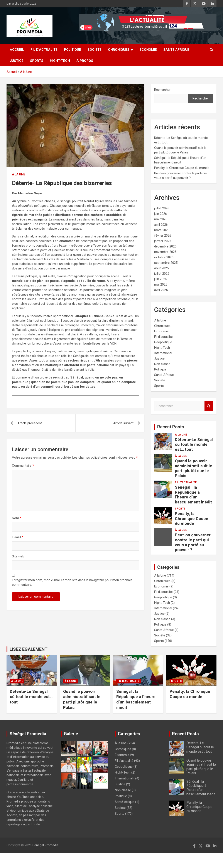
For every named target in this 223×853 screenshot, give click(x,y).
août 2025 (161, 268)
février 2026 (162, 235)
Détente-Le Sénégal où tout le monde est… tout (194, 444)
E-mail (17, 537)
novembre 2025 (165, 252)
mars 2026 (161, 230)
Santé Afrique (176, 50)
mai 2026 (160, 219)
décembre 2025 (165, 246)
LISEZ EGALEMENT (28, 649)
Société (94, 50)
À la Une (18, 174)
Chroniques (118, 50)
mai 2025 (160, 284)
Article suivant (123, 423)
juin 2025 (160, 279)
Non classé (162, 364)
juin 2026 (160, 214)
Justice (17, 61)
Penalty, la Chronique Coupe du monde (181, 168)
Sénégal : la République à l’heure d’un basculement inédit (193, 495)
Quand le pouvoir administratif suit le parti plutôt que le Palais (193, 468)
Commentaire (23, 466)
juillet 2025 (161, 274)
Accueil (17, 50)
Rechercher (162, 90)
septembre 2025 (165, 263)
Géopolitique (163, 342)
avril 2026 (161, 225)
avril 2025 (161, 290)
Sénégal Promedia (45, 845)
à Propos (84, 61)
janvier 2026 (162, 241)
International (163, 353)
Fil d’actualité (43, 50)
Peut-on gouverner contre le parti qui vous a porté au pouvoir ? (193, 542)
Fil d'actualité (163, 337)
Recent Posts (170, 426)
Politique (72, 50)
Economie (148, 50)
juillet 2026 (161, 208)
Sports (36, 61)
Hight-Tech (60, 61)
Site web (18, 556)
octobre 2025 (163, 257)
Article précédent (29, 423)
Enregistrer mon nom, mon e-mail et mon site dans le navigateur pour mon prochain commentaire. (72, 582)
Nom (16, 518)
